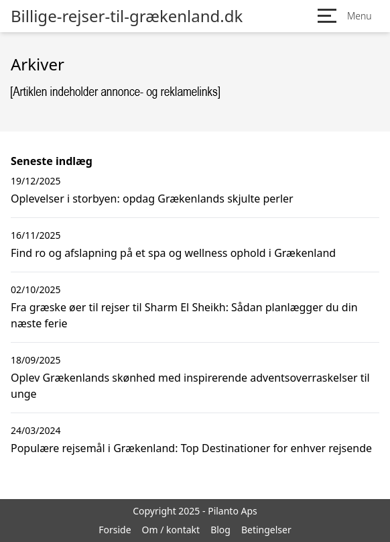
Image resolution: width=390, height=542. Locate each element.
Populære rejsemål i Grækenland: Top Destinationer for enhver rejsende (191, 448)
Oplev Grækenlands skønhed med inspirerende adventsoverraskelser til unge (190, 385)
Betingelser (266, 529)
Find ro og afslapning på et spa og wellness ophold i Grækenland (173, 253)
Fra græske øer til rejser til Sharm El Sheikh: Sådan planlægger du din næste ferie (184, 315)
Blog (220, 529)
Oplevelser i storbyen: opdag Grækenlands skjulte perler (152, 198)
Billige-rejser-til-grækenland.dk (127, 16)
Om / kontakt (171, 529)
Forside (115, 529)
